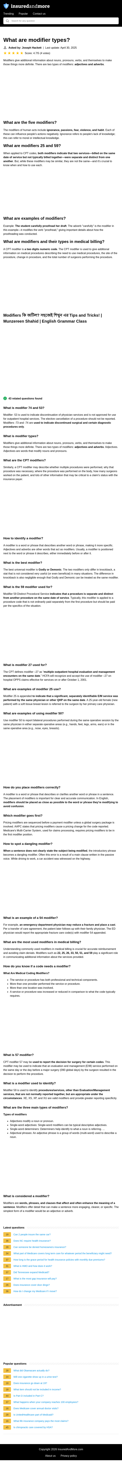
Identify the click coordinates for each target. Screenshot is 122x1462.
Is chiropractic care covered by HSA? (33, 1427)
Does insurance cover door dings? (31, 1285)
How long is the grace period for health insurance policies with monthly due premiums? (59, 1259)
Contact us (39, 13)
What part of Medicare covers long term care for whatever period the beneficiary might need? (62, 1253)
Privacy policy (69, 1455)
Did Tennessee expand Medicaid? (31, 1272)
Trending (8, 13)
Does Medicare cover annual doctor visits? (35, 1408)
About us (50, 1455)
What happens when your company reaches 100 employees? (45, 1402)
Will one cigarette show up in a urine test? (35, 1377)
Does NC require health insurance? (32, 1240)
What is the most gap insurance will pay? (35, 1278)
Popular (23, 13)
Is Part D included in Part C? (28, 1395)
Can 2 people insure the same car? (32, 1234)
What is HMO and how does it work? (32, 1266)
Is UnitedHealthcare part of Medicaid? (33, 1414)
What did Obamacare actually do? (31, 1370)
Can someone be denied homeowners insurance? (39, 1247)
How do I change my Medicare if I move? (35, 1291)
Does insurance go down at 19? (30, 1383)
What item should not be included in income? (37, 1389)
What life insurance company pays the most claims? (40, 1421)
